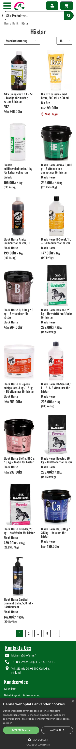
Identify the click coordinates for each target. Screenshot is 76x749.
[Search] (68, 15)
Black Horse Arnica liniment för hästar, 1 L (17, 241)
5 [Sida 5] (47, 633)
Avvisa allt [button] (57, 730)
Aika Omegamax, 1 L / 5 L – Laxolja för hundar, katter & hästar (19, 98)
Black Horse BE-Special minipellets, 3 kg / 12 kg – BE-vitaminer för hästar (19, 387)
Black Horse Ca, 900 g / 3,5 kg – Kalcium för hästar (55, 532)
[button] (7, 5)
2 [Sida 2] (29, 633)
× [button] (72, 701)
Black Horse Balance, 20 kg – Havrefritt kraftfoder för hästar (56, 313)
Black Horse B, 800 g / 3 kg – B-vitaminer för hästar (18, 313)
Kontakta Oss (18, 647)
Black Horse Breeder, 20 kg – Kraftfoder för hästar (19, 531)
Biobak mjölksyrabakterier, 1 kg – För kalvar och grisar (19, 168)
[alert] (38, 723)
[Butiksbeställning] (22, 41)
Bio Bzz (45, 102)
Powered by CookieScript (38, 744)
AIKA (6, 106)
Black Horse (48, 177)
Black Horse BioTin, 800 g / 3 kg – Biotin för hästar (19, 460)
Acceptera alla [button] (21, 730)
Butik (15, 23)
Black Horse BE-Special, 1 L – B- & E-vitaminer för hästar (56, 387)
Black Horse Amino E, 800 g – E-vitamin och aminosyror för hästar (56, 168)
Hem (6, 23)
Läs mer (7, 722)
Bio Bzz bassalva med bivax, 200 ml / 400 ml (55, 96)
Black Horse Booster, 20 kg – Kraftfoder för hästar (56, 460)
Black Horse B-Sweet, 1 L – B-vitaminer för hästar (56, 241)
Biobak (8, 177)
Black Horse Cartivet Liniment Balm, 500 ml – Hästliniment (18, 603)
